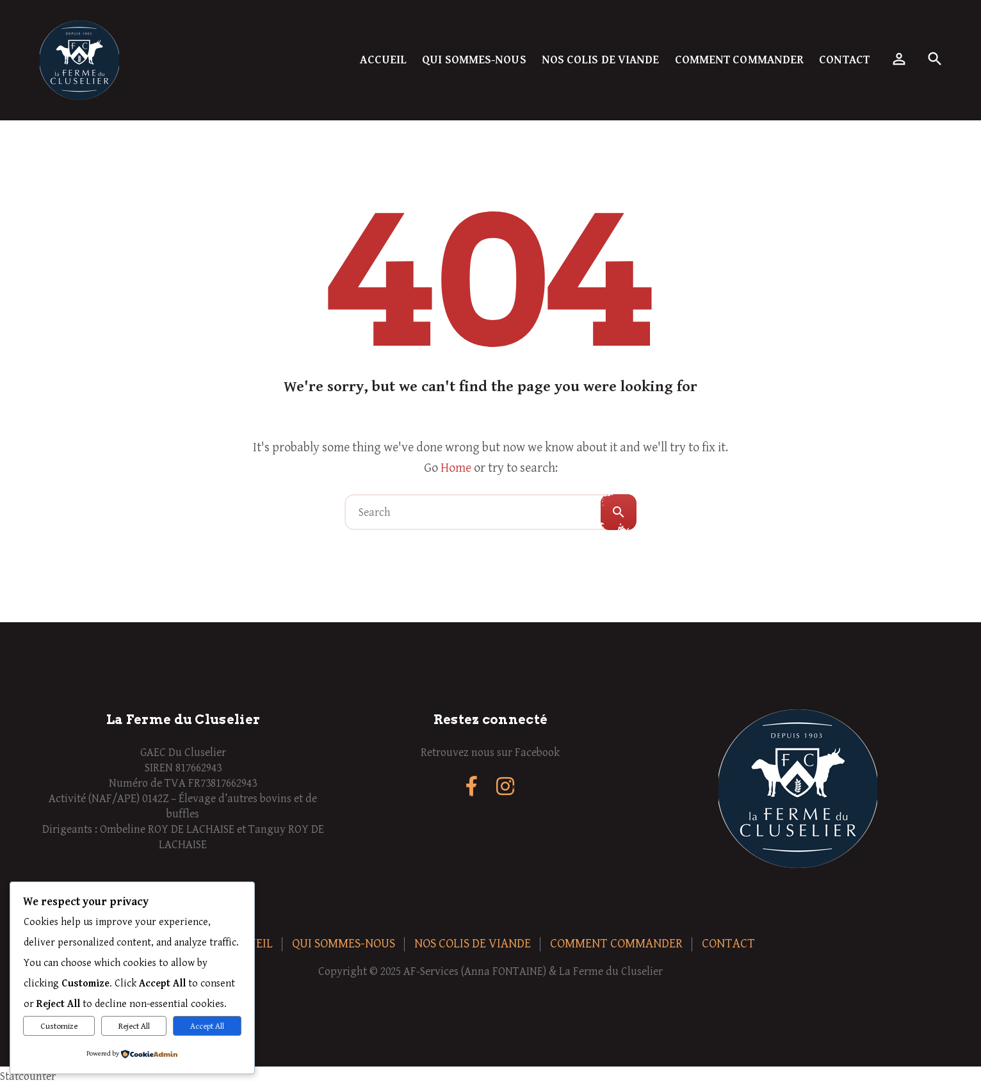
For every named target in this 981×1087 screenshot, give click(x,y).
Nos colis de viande (601, 60)
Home (456, 468)
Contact (844, 60)
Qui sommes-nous (474, 60)
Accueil (383, 60)
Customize (58, 1026)
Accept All (207, 1026)
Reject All (134, 1026)
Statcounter (28, 1076)
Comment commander (739, 60)
